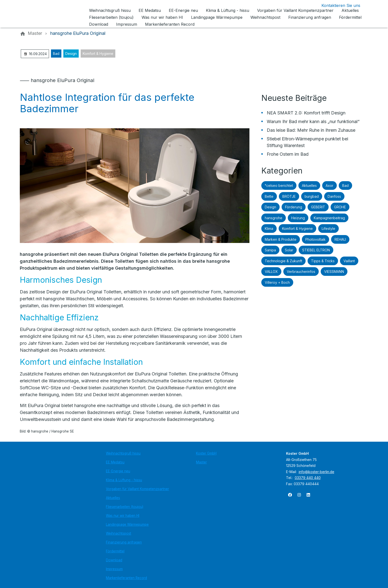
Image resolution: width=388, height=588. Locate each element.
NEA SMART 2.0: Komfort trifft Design (306, 112)
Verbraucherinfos (301, 271)
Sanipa (270, 250)
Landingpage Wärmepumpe (127, 524)
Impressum (114, 569)
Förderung (293, 207)
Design (71, 53)
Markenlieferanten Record (126, 578)
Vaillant (349, 261)
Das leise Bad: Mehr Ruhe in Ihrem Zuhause (311, 130)
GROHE (340, 207)
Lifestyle (328, 228)
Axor (329, 185)
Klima (269, 228)
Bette (269, 196)
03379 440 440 (308, 478)
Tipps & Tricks (323, 261)
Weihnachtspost (118, 533)
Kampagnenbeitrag (329, 218)
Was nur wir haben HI (122, 516)
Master (201, 462)
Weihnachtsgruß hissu (123, 453)
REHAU (340, 239)
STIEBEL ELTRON (316, 250)
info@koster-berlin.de (316, 472)
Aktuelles (309, 185)
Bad (56, 53)
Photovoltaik (315, 239)
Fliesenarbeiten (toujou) (124, 507)
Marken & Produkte (280, 239)
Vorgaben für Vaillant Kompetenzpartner (137, 489)
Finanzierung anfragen (124, 542)
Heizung (298, 218)
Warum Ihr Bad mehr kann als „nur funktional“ (313, 121)
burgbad (312, 196)
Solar (289, 250)
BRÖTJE (289, 196)
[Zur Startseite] (53, 14)
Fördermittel (115, 551)
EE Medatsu (115, 462)
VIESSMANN (334, 271)
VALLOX (271, 271)
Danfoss (334, 196)
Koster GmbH (206, 453)
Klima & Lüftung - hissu (124, 480)
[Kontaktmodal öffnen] (337, 5)
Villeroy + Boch (277, 282)
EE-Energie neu (118, 471)
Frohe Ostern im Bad (288, 154)
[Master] (35, 33)
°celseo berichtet (279, 185)
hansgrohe (273, 218)
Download (114, 560)
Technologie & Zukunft (283, 261)
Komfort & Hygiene (98, 53)
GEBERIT (318, 207)
